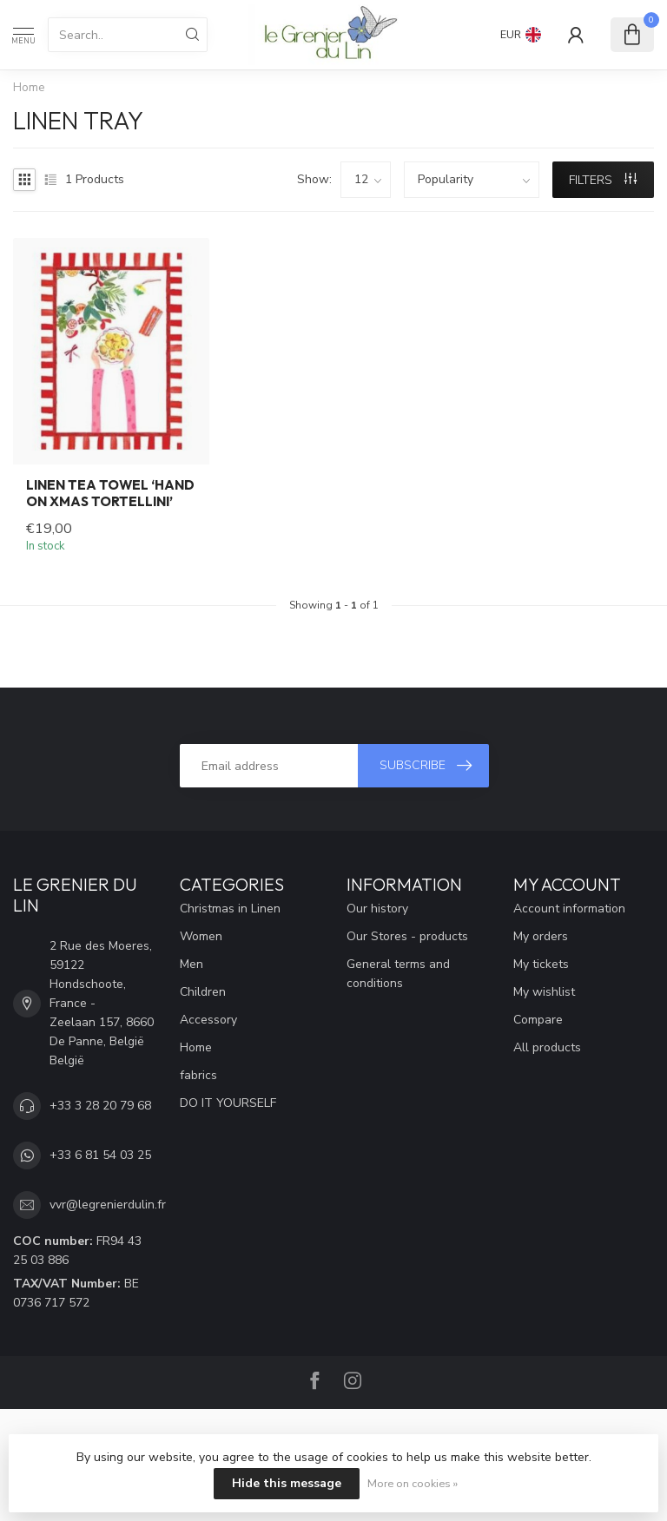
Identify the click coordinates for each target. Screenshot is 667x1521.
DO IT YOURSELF (228, 1103)
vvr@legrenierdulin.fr (108, 1204)
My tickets (541, 964)
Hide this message (286, 1483)
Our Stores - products (407, 936)
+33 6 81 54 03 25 (100, 1155)
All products (547, 1047)
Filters (603, 180)
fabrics (198, 1075)
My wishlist (544, 992)
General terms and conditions (398, 973)
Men (191, 964)
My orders (540, 936)
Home (29, 87)
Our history (377, 908)
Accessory (208, 1019)
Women (201, 936)
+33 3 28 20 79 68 (100, 1105)
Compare (538, 1019)
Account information (569, 908)
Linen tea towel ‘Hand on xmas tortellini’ (110, 493)
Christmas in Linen (230, 908)
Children (203, 992)
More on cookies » (412, 1483)
